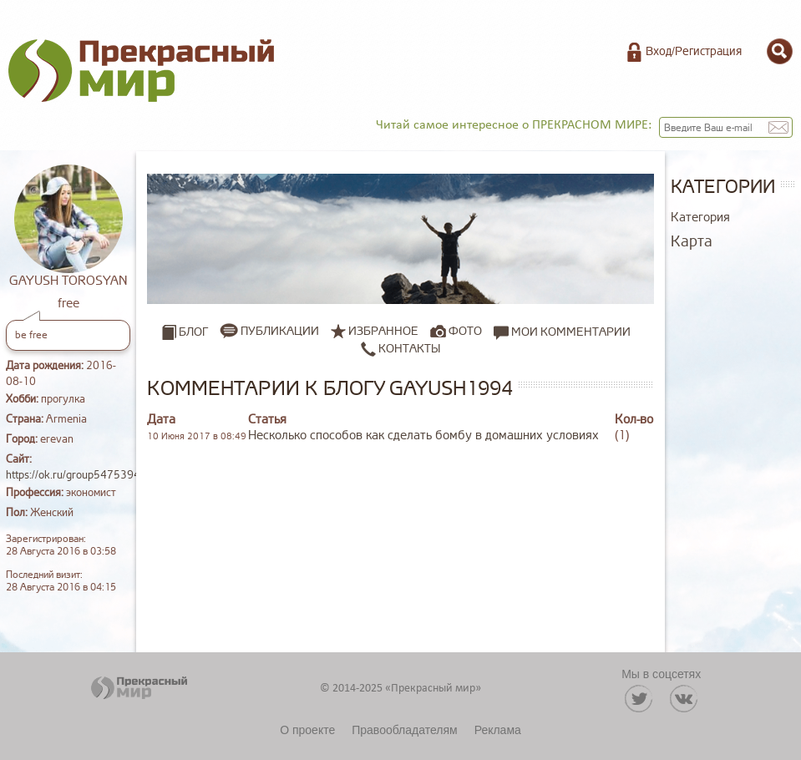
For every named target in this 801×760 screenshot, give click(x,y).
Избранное (383, 331)
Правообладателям (404, 730)
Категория (700, 217)
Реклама (497, 730)
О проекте (307, 730)
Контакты (400, 348)
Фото (465, 331)
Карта (691, 241)
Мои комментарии (562, 331)
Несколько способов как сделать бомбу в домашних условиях (423, 435)
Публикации (280, 331)
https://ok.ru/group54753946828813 (96, 475)
